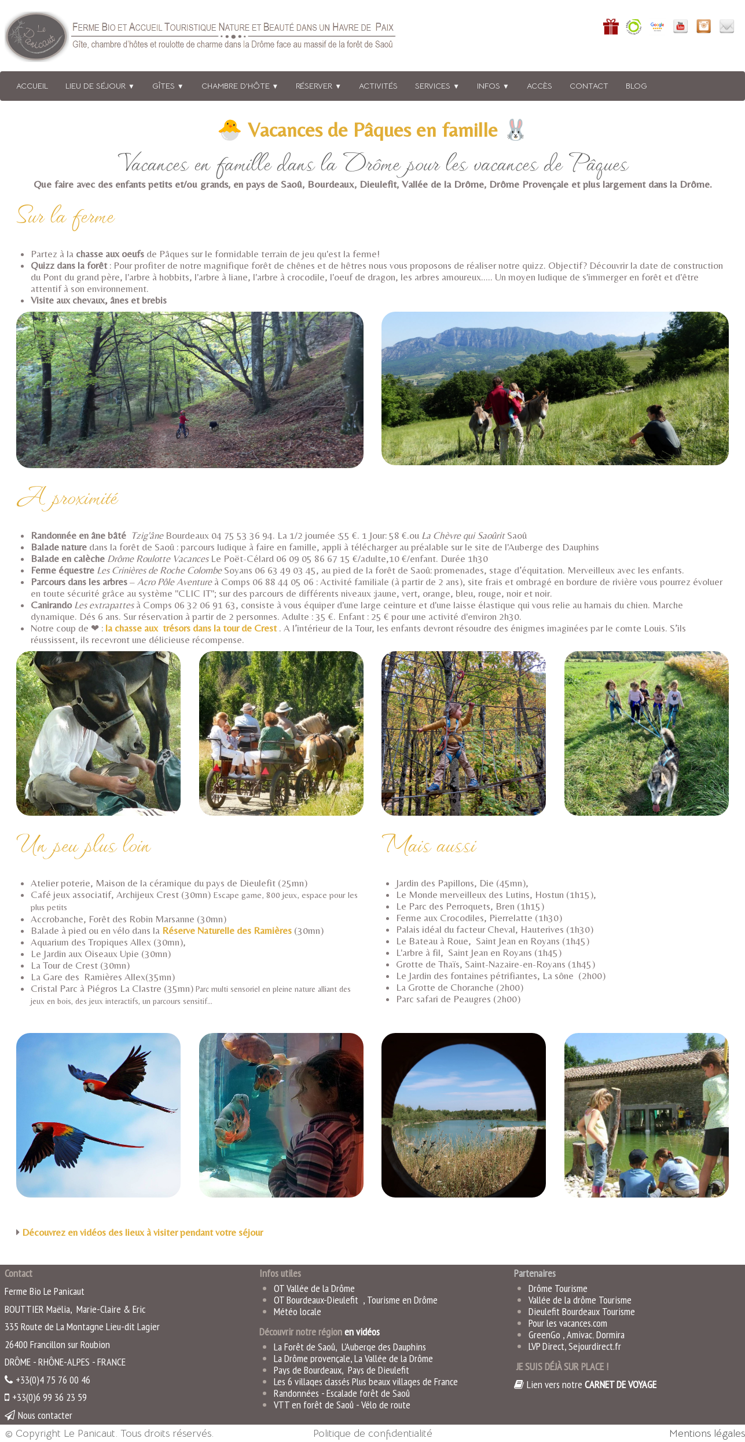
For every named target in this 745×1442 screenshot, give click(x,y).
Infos (493, 86)
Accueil (32, 86)
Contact (589, 86)
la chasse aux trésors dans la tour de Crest (191, 628)
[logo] (216, 39)
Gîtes (168, 86)
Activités (378, 86)
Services (437, 86)
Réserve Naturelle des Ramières (227, 930)
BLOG (636, 86)
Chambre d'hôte (240, 86)
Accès (539, 86)
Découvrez (45, 1232)
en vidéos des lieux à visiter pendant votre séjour (166, 1232)
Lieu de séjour (100, 86)
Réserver (319, 86)
